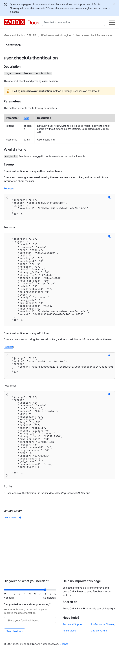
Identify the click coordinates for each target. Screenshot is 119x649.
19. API (33, 35)
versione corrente (70, 8)
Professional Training (103, 624)
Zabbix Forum (99, 630)
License (64, 643)
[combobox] (74, 22)
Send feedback (14, 631)
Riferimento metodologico (56, 35)
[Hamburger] (112, 22)
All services (69, 630)
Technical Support (73, 624)
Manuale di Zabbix (15, 35)
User (77, 35)
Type (26, 117)
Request (8, 187)
